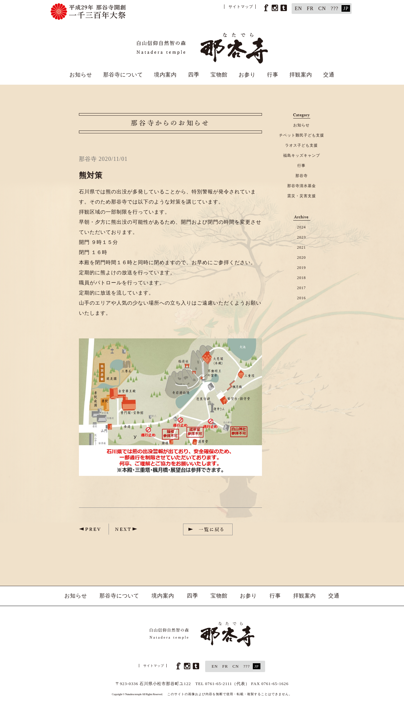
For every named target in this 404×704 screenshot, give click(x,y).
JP (345, 8)
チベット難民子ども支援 (301, 135)
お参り (247, 75)
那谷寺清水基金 (301, 186)
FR (310, 8)
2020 (301, 257)
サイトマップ (241, 6)
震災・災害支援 (301, 196)
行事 (272, 75)
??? (334, 8)
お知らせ (80, 75)
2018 (301, 278)
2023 (301, 237)
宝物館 (219, 75)
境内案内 (165, 75)
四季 (193, 75)
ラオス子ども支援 (301, 145)
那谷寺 (301, 175)
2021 (301, 247)
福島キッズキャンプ (301, 155)
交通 (329, 75)
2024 (301, 227)
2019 (301, 267)
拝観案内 (300, 75)
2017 (301, 288)
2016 (301, 298)
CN (322, 8)
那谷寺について (123, 75)
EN (298, 8)
